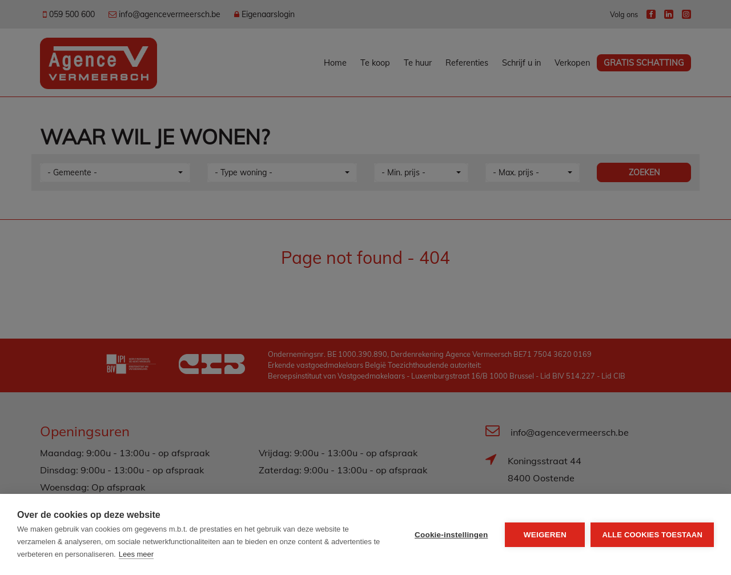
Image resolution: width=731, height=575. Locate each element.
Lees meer (136, 554)
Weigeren (545, 534)
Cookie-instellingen (451, 534)
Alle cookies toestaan (652, 534)
